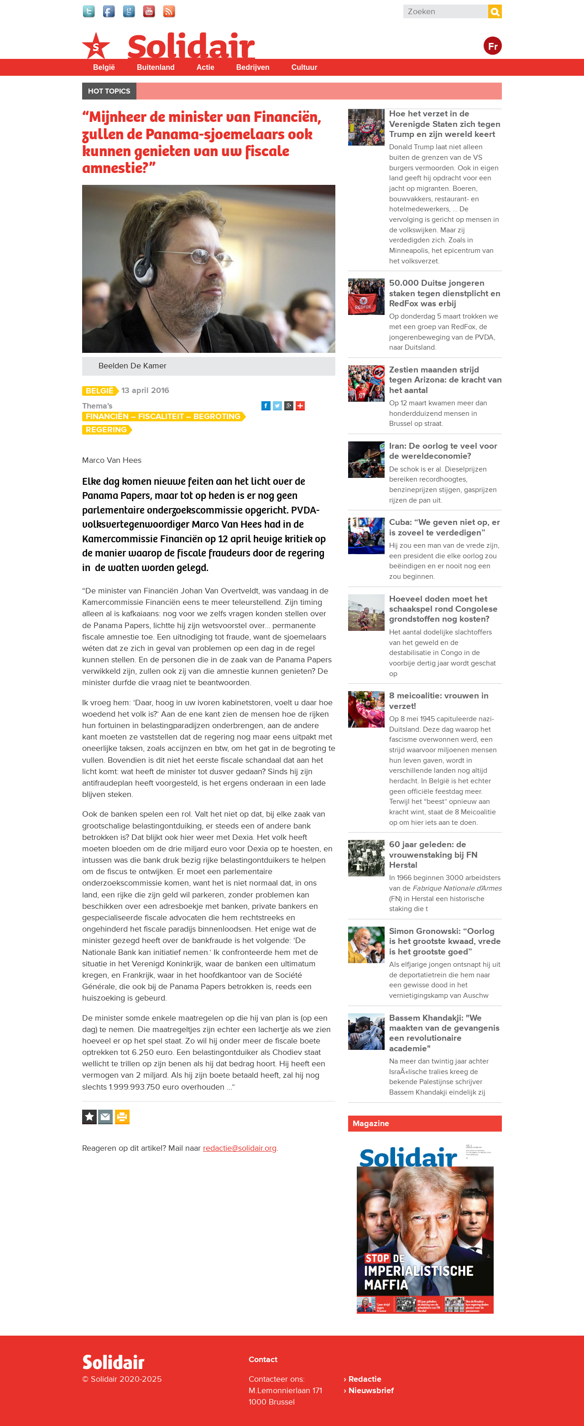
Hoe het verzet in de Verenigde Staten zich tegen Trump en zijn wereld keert (445, 124)
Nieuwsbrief (371, 1390)
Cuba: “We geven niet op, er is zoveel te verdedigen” (444, 527)
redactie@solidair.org (239, 1148)
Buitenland (156, 67)
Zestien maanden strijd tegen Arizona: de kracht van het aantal (445, 380)
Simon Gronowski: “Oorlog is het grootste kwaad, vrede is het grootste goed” (445, 941)
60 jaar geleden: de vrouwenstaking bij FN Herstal (433, 854)
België (104, 67)
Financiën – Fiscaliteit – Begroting (163, 416)
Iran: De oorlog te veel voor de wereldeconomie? (443, 451)
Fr (493, 47)
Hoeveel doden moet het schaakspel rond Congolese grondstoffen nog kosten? (443, 609)
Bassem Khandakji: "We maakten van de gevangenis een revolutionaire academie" (444, 1033)
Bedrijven (253, 67)
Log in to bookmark (89, 1117)
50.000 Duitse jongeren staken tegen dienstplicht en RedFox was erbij (445, 293)
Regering (106, 430)
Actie (205, 67)
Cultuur (305, 67)
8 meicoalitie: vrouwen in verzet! (439, 701)
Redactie (365, 1379)
